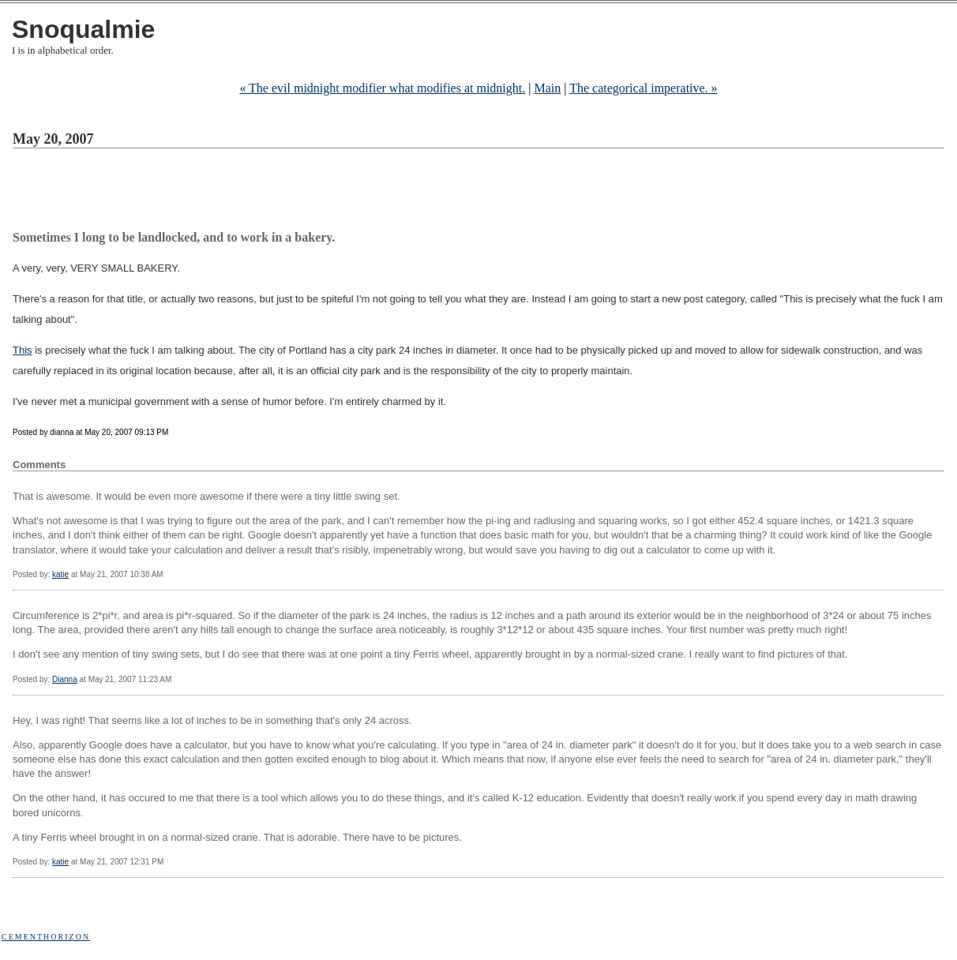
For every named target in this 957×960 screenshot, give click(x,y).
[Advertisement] (300, 191)
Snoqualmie (83, 29)
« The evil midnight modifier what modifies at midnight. (382, 88)
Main (547, 88)
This (22, 350)
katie (60, 574)
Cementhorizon (46, 936)
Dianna (64, 679)
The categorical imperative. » (643, 88)
